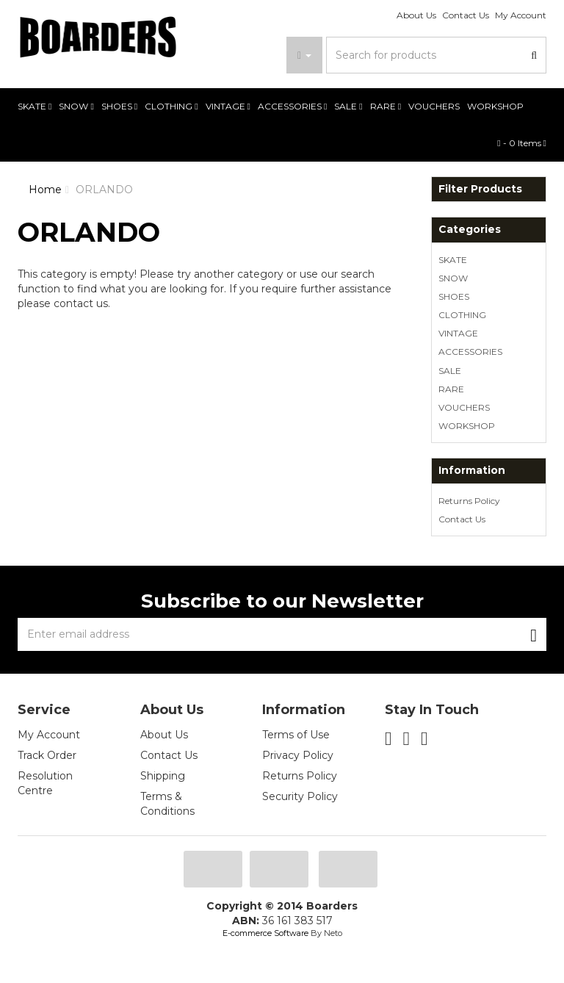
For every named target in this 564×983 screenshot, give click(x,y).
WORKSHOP (495, 106)
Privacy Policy (297, 755)
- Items (521, 142)
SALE (348, 106)
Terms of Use (296, 734)
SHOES (119, 106)
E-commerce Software (265, 933)
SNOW (76, 106)
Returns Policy (469, 500)
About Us (416, 15)
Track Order (47, 755)
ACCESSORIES (292, 106)
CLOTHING (171, 106)
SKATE (34, 106)
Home (45, 189)
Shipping (162, 775)
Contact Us (465, 15)
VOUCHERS (434, 106)
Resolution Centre (45, 783)
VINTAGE (228, 106)
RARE (385, 106)
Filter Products (480, 189)
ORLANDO (104, 189)
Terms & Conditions (167, 804)
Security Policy (300, 796)
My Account (520, 15)
